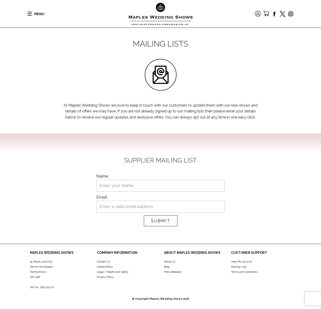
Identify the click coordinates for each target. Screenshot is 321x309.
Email (101, 197)
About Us (169, 261)
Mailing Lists (239, 266)
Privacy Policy (105, 277)
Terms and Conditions (244, 271)
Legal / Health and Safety (112, 271)
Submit (160, 220)
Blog (166, 266)
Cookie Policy (105, 266)
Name (102, 176)
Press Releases (172, 271)
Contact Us (103, 261)
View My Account (241, 261)
